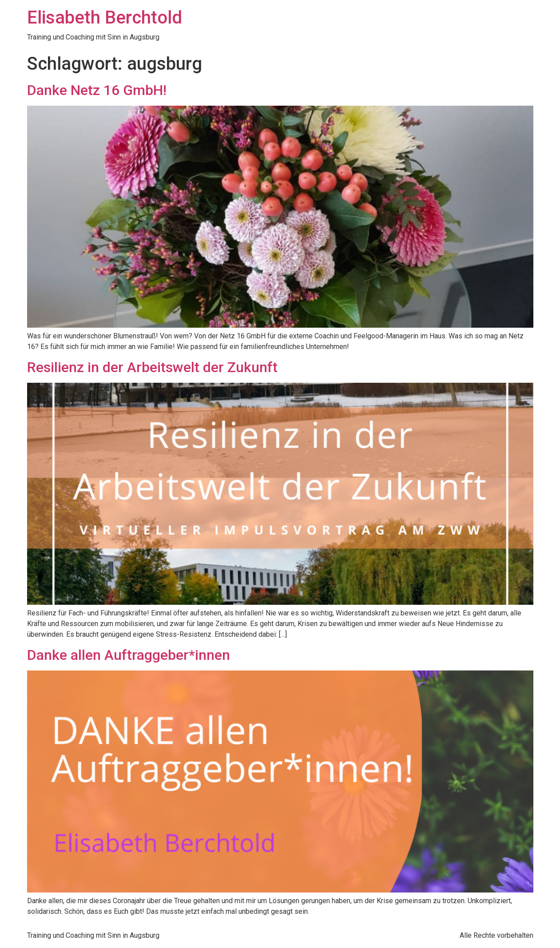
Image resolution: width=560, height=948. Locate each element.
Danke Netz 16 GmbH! (97, 90)
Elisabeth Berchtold (104, 17)
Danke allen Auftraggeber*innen (128, 655)
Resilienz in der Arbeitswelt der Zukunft (152, 367)
